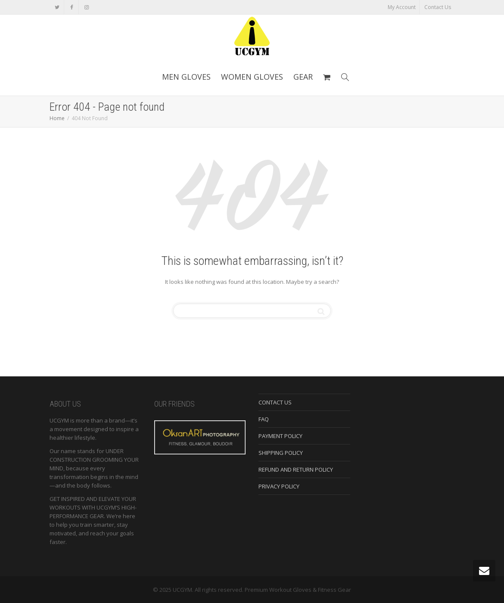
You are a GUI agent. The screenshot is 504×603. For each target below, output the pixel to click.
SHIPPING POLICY (280, 453)
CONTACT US (275, 402)
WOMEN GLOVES (252, 76)
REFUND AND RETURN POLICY (295, 469)
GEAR (303, 76)
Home (57, 118)
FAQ (263, 419)
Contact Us (437, 7)
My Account (402, 7)
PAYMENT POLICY (280, 436)
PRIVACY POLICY (278, 486)
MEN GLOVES (186, 76)
